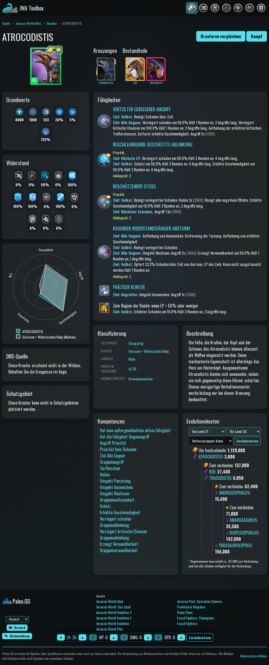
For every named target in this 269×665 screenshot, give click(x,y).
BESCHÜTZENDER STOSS (134, 186)
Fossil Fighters (187, 623)
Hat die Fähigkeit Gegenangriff (124, 437)
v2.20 (132, 368)
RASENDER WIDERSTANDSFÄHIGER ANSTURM (151, 228)
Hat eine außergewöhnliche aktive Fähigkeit (135, 430)
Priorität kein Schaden (118, 449)
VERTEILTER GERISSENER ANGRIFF (142, 109)
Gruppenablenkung (114, 525)
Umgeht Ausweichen (116, 487)
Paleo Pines (185, 612)
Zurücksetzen (200, 637)
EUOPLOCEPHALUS (244, 533)
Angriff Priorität (113, 443)
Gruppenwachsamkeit (117, 500)
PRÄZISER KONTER (129, 287)
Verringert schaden (115, 519)
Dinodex (51, 23)
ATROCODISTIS (211, 457)
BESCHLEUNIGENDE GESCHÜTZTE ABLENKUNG (152, 144)
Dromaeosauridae (140, 378)
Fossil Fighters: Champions (195, 618)
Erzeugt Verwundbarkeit (119, 544)
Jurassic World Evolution (112, 623)
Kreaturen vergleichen (221, 36)
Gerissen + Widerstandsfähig (148, 351)
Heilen (105, 474)
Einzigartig (135, 343)
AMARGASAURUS (243, 520)
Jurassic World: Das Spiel (113, 606)
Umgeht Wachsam (115, 493)
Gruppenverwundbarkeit (119, 550)
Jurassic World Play (109, 629)
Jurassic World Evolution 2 (114, 618)
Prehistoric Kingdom (191, 606)
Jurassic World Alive (28, 23)
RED (212, 471)
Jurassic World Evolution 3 (114, 612)
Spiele (6, 23)
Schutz (105, 506)
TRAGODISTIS (220, 478)
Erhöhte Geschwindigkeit (120, 512)
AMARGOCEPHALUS (234, 493)
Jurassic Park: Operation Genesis (199, 601)
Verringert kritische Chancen (123, 531)
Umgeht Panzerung (115, 481)
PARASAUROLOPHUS (235, 545)
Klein (131, 359)
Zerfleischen (110, 468)
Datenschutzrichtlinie (253, 656)
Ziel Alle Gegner (113, 455)
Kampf (256, 36)
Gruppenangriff (112, 462)
